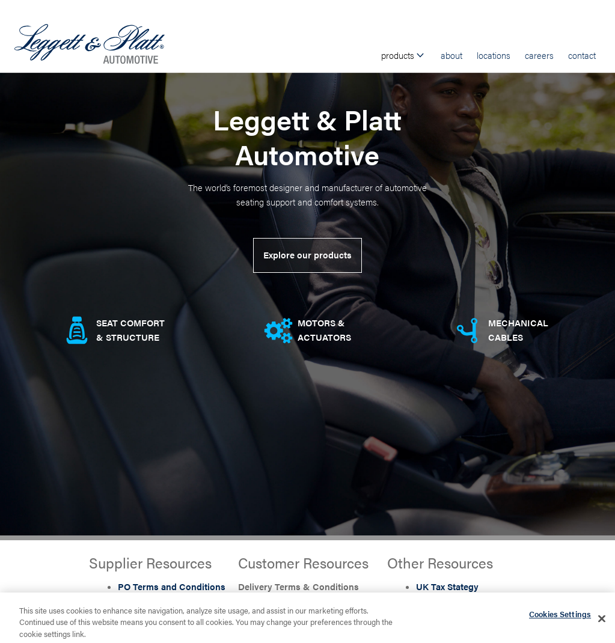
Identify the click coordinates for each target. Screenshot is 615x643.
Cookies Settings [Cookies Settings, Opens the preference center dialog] (560, 617)
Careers (539, 55)
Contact (582, 55)
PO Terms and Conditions (171, 586)
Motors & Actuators (324, 330)
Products (403, 55)
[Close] (602, 621)
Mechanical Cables (518, 330)
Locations (493, 55)
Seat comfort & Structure (130, 330)
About (451, 55)
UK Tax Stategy (447, 586)
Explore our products (307, 255)
